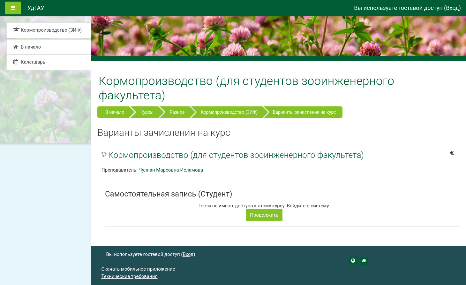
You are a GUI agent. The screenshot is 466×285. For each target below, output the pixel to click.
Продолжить (264, 215)
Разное (177, 112)
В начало (114, 112)
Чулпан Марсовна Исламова (171, 170)
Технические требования (129, 276)
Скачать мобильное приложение (138, 269)
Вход (452, 7)
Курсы (147, 112)
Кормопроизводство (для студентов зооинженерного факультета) (236, 155)
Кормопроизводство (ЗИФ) (229, 112)
